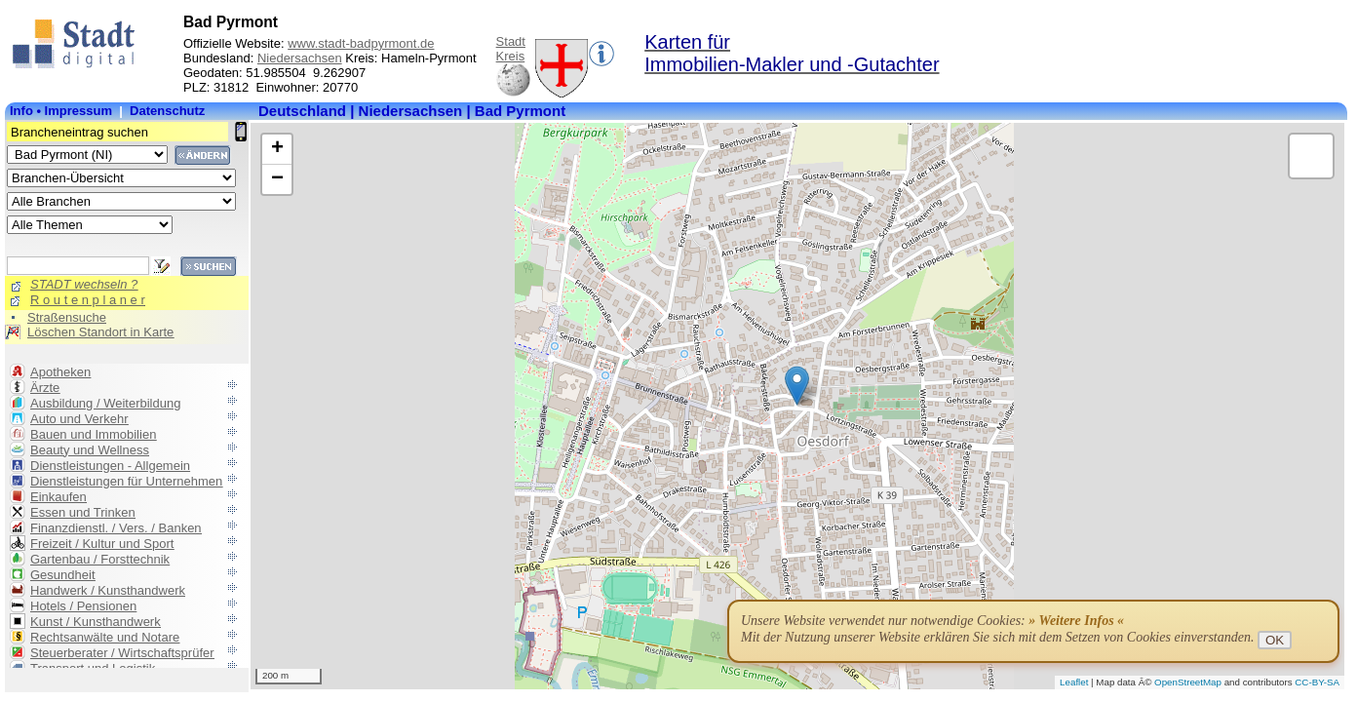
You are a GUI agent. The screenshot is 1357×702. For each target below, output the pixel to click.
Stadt (510, 41)
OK (1274, 640)
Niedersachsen (299, 58)
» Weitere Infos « (1076, 620)
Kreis (510, 56)
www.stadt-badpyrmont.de (361, 43)
